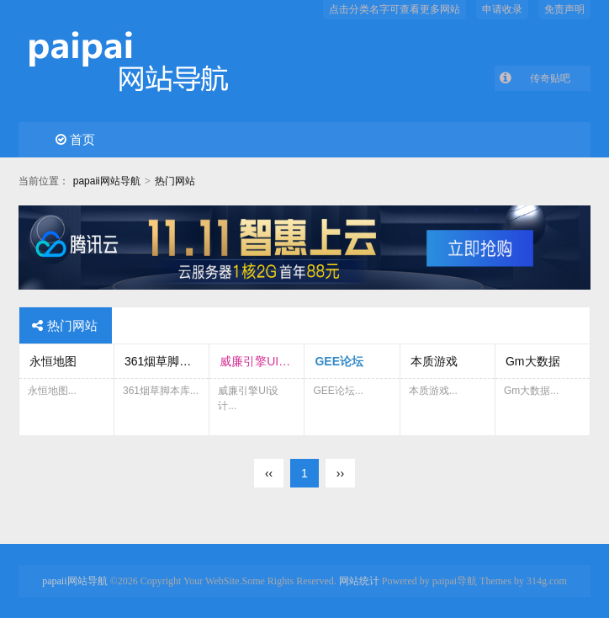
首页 (75, 139)
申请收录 (502, 9)
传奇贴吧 (550, 78)
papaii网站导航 (106, 181)
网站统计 (359, 581)
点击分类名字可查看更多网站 (394, 9)
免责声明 (564, 9)
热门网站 (175, 181)
